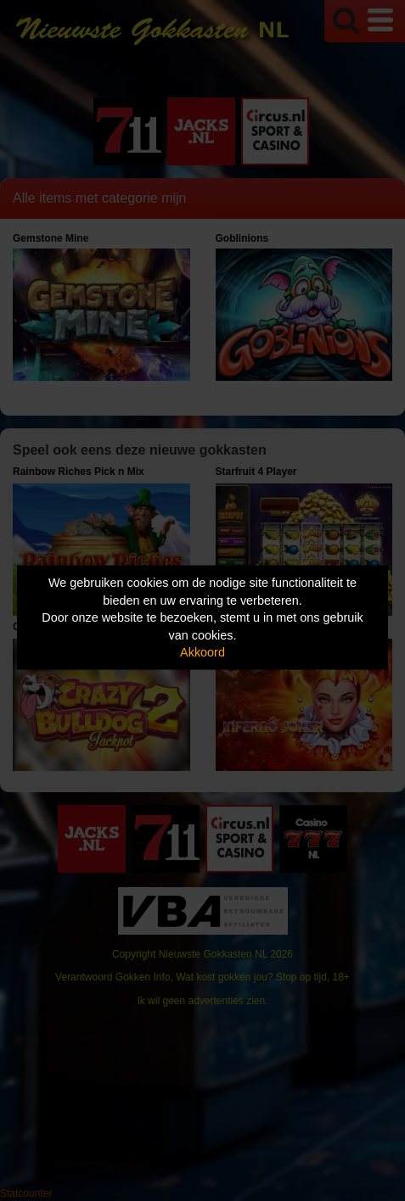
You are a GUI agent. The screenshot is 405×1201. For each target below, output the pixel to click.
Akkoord (202, 652)
